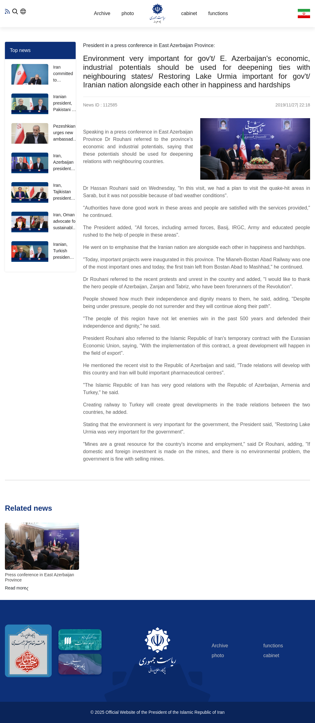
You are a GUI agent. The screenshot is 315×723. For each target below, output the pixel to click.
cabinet (189, 13)
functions (218, 13)
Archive (102, 13)
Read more (15, 587)
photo (128, 13)
